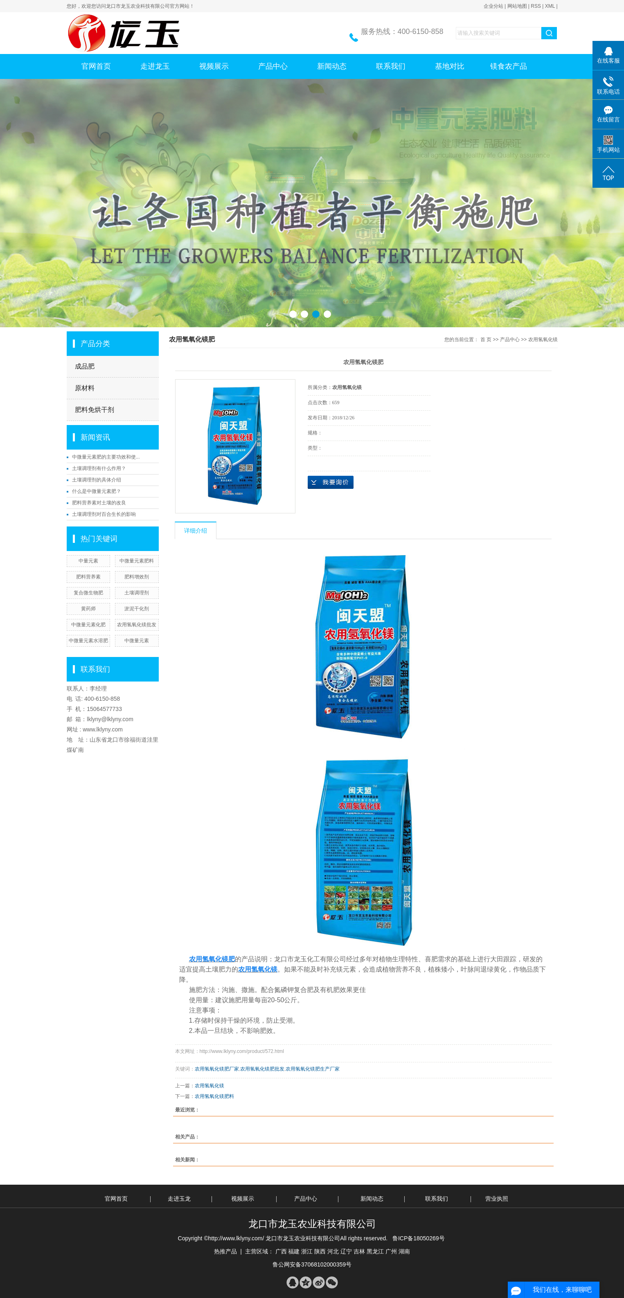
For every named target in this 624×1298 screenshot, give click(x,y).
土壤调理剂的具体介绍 (96, 480)
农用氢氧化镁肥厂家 (217, 1069)
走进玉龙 (179, 1198)
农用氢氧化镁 (543, 339)
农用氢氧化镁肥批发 (262, 1069)
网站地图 (517, 6)
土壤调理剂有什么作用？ (99, 468)
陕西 (320, 1251)
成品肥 (85, 366)
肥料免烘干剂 (94, 409)
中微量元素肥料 (136, 561)
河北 (333, 1251)
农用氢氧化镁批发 (136, 625)
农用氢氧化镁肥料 (214, 1096)
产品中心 (273, 66)
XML (550, 6)
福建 (294, 1251)
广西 (281, 1251)
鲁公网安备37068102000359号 (312, 1264)
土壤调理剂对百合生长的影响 (104, 514)
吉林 (359, 1251)
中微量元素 (136, 640)
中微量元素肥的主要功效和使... (106, 457)
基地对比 (449, 66)
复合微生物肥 (88, 593)
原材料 (85, 388)
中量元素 (88, 561)
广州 (391, 1251)
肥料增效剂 (136, 577)
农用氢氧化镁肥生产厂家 (313, 1069)
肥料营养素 (88, 577)
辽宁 (346, 1251)
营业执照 (496, 1198)
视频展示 (214, 66)
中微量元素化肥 (88, 625)
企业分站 (493, 6)
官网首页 (96, 66)
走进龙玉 (155, 66)
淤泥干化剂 (136, 609)
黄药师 (88, 609)
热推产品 (225, 1251)
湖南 (404, 1251)
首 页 (485, 339)
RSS (536, 6)
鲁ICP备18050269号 (418, 1238)
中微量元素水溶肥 (88, 640)
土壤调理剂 (136, 593)
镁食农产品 (508, 66)
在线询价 (331, 482)
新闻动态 (332, 66)
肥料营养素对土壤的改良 (99, 503)
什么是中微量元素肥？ (96, 491)
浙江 (307, 1251)
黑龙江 (375, 1251)
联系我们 (390, 66)
